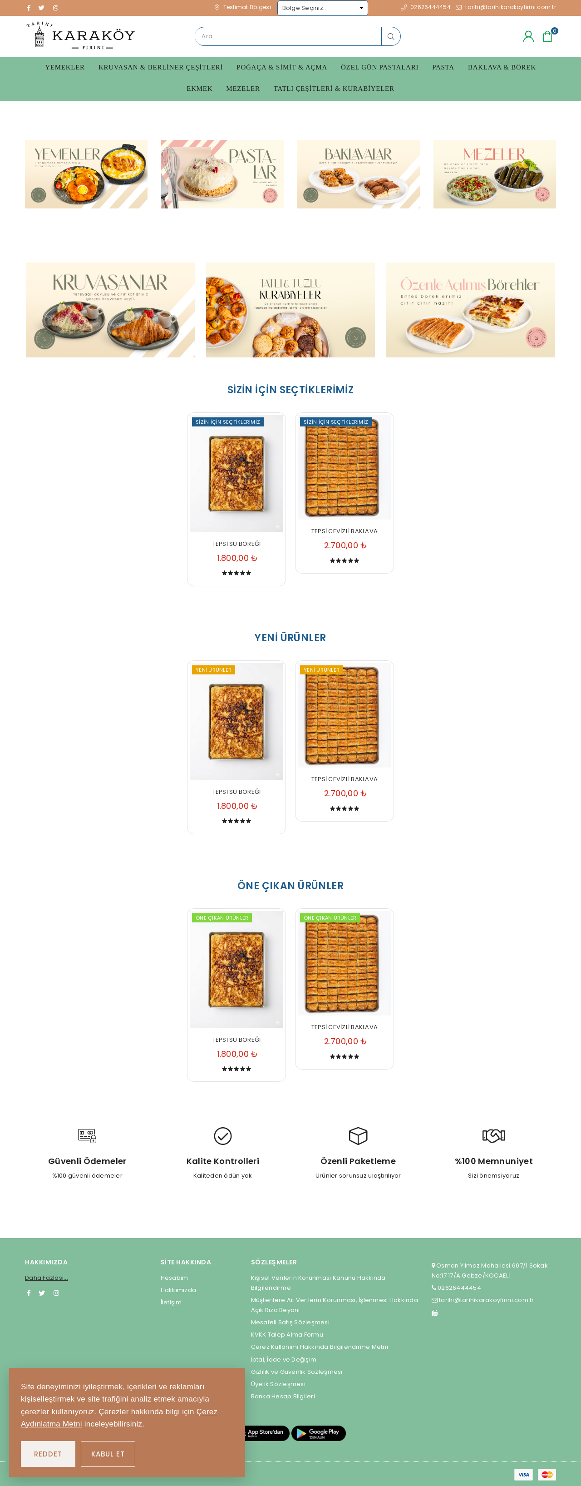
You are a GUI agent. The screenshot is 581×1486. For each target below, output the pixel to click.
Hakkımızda (179, 1288)
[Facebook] (29, 1291)
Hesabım (174, 1276)
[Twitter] (41, 1291)
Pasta (443, 67)
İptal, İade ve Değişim (284, 1358)
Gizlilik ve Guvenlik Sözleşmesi (297, 1370)
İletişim (171, 1301)
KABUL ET (108, 1454)
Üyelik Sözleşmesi (278, 1382)
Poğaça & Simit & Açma (281, 67)
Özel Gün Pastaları (380, 67)
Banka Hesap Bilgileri (283, 1395)
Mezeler (243, 88)
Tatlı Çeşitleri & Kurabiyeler (334, 88)
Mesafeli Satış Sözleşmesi (290, 1321)
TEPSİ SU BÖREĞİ (236, 542)
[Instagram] (56, 1291)
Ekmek (199, 88)
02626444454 (458, 1287)
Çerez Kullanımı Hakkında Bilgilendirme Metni (319, 1346)
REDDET (48, 1454)
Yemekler (65, 67)
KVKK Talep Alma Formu (287, 1333)
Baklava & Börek (502, 67)
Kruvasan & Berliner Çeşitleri (160, 67)
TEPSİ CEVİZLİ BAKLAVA (344, 529)
